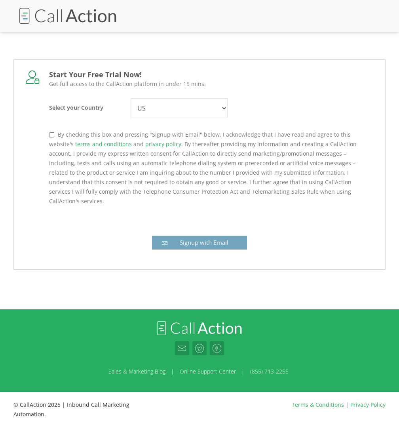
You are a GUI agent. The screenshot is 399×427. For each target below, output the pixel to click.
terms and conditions (103, 144)
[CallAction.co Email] (182, 348)
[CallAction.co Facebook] (217, 348)
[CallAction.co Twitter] (199, 348)
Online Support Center (208, 371)
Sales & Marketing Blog (136, 371)
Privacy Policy (368, 404)
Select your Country (76, 107)
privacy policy (163, 144)
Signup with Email (194, 242)
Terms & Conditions (318, 404)
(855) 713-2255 (269, 371)
